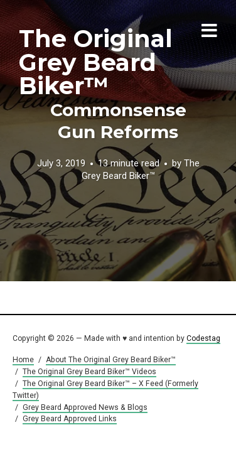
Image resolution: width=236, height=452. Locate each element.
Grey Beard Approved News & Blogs (85, 407)
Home (23, 359)
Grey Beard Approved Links (70, 418)
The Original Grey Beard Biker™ (96, 62)
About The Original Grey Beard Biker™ (111, 359)
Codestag (203, 338)
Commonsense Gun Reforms (118, 121)
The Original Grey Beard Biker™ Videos (89, 371)
